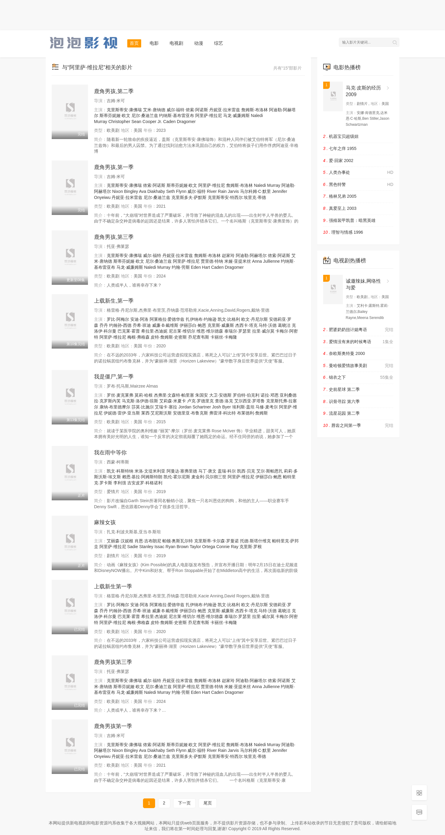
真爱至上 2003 (340, 208)
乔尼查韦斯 (198, 337)
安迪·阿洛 (139, 319)
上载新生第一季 (113, 586)
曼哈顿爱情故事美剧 (358, 366)
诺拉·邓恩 (270, 395)
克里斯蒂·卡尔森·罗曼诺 (216, 540)
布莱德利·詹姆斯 (252, 413)
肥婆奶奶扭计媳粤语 (358, 330)
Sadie (132, 546)
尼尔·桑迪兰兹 (145, 115)
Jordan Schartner (194, 407)
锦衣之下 (358, 378)
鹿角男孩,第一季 (114, 167)
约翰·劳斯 (181, 267)
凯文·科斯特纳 (120, 471)
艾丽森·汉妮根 (120, 540)
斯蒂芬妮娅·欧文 (114, 115)
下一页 (184, 803)
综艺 (218, 43)
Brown (183, 546)
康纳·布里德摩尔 (114, 407)
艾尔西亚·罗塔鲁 (249, 400)
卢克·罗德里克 (200, 400)
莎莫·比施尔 (143, 407)
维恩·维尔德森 (210, 331)
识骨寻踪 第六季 (341, 401)
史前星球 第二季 (341, 389)
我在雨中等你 (110, 453)
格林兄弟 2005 (340, 196)
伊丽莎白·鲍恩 (193, 325)
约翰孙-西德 (120, 325)
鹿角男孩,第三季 (114, 237)
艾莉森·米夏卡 (172, 400)
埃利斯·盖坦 (243, 407)
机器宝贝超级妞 (341, 136)
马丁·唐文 (207, 471)
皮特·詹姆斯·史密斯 (169, 337)
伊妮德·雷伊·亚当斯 (122, 413)
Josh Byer (221, 407)
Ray (235, 546)
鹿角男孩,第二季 (114, 91)
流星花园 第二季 (341, 413)
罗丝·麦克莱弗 (120, 395)
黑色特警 (358, 185)
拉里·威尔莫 (263, 331)
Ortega (208, 546)
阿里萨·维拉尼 (208, 115)
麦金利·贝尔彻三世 (208, 476)
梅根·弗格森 (138, 337)
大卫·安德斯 (220, 395)
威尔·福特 (176, 109)
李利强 (119, 482)
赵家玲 (228, 255)
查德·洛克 (224, 400)
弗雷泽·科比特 (222, 413)
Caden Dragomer (179, 121)
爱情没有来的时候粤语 (358, 342)
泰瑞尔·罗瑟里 (237, 331)
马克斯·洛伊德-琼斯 (140, 400)
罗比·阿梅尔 (118, 319)
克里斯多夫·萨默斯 (188, 197)
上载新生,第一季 (114, 301)
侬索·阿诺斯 (197, 109)
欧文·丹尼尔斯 (254, 319)
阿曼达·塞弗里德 (182, 471)
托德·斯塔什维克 (255, 540)
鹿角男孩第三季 (113, 662)
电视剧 (176, 43)
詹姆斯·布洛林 (254, 109)
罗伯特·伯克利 (246, 395)
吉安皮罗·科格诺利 (144, 482)
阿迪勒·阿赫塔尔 (251, 255)
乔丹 (103, 325)
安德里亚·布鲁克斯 (190, 413)
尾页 (207, 803)
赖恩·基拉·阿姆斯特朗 (142, 476)
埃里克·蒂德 (255, 197)
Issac (159, 546)
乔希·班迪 (142, 325)
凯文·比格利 (229, 319)
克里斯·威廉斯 (220, 325)
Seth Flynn (176, 191)
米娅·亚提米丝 (237, 261)
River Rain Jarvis (223, 191)
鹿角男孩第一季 (113, 726)
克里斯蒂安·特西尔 (225, 197)
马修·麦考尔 (266, 407)
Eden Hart (200, 267)
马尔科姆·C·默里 (255, 191)
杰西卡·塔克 (246, 325)
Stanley (146, 546)
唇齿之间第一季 (358, 426)
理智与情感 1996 (343, 232)
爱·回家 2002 (338, 160)
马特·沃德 (267, 325)
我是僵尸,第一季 (114, 377)
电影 (154, 43)
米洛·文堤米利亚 (150, 471)
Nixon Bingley (125, 191)
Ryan (171, 546)
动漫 (198, 43)
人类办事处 (358, 173)
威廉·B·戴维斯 (165, 325)
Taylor (195, 546)
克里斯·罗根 (250, 546)
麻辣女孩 (105, 522)
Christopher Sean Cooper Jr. (135, 121)
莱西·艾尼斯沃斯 (156, 413)
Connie (222, 546)
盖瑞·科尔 (227, 471)
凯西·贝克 (246, 471)
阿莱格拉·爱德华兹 (167, 319)
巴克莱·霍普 (129, 331)
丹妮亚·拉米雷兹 (224, 109)
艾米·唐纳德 (154, 109)
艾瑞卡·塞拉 (166, 407)
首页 (134, 43)
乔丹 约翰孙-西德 (115, 610)
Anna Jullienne (266, 261)
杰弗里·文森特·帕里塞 (174, 395)
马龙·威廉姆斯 (236, 115)
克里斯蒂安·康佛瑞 (124, 109)
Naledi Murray (267, 185)
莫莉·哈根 (144, 395)
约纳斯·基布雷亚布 (176, 115)
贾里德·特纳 (212, 261)
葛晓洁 (284, 325)
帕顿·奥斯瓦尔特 (177, 540)
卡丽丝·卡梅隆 (223, 337)
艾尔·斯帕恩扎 (269, 471)
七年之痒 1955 (340, 148)
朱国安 (201, 395)
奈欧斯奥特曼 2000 (344, 353)
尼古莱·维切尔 (182, 331)
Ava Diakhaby (152, 191)
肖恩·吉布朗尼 (148, 540)
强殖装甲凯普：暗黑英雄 (349, 220)
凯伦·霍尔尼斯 (177, 476)
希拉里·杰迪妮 (154, 331)
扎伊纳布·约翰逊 (201, 319)
